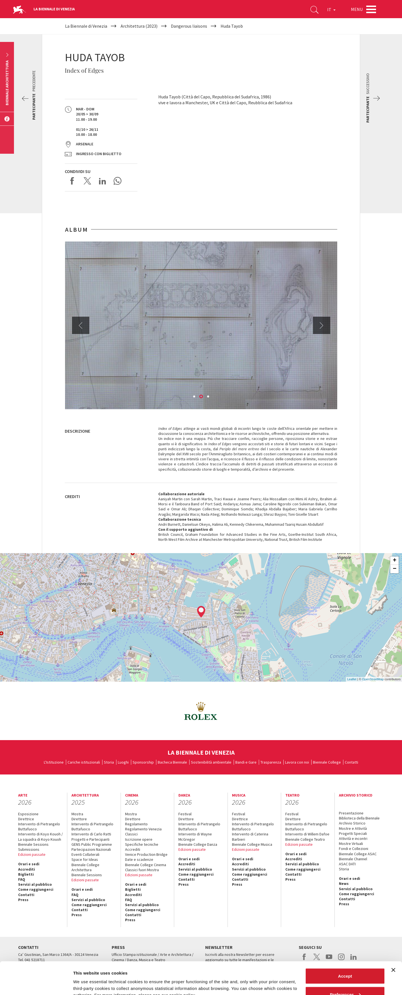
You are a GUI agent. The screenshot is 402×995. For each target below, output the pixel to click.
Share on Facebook (72, 181)
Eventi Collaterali (85, 854)
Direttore (79, 818)
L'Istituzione (54, 762)
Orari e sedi (28, 863)
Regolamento (136, 823)
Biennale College (327, 762)
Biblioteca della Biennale (359, 818)
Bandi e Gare (246, 762)
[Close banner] (393, 937)
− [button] (394, 569)
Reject (345, 980)
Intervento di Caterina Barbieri (250, 836)
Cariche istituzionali (84, 762)
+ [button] (394, 560)
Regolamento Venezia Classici (143, 831)
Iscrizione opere (138, 839)
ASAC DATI (347, 863)
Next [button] (321, 325)
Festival (185, 813)
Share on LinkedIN (102, 181)
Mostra (77, 813)
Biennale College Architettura (85, 867)
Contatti (351, 762)
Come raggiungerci (35, 889)
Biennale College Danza (197, 844)
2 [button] (201, 396)
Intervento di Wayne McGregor (195, 836)
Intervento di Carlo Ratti (91, 834)
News (344, 883)
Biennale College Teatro (305, 839)
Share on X (87, 181)
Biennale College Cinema (145, 864)
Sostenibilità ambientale (211, 762)
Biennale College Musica (252, 844)
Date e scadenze (139, 859)
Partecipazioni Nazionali (91, 849)
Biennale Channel (353, 858)
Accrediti (26, 869)
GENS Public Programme (91, 844)
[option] (201, 325)
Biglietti (26, 874)
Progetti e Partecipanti (90, 839)
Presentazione (351, 813)
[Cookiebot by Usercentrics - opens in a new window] (36, 984)
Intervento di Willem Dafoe (307, 834)
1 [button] (194, 396)
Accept (345, 943)
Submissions (28, 849)
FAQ (21, 879)
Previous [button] (80, 325)
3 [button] (208, 396)
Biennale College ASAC (358, 853)
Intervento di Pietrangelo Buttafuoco (39, 826)
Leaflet (351, 679)
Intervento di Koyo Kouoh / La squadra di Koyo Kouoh (40, 836)
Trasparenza (270, 762)
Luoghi (123, 762)
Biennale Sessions (33, 844)
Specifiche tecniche (141, 844)
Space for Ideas (84, 859)
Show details (86, 977)
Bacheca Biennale (172, 762)
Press (23, 899)
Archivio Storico (352, 823)
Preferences (345, 962)
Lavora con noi (297, 762)
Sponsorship (143, 762)
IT (331, 9)
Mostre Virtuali (351, 843)
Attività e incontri (353, 838)
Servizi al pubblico (35, 884)
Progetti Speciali (353, 833)
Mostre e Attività (353, 828)
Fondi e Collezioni (353, 848)
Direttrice (26, 818)
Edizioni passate (32, 854)
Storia (109, 762)
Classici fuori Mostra (142, 869)
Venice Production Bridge (146, 854)
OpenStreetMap (373, 679)
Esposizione (28, 813)
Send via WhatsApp (117, 181)
